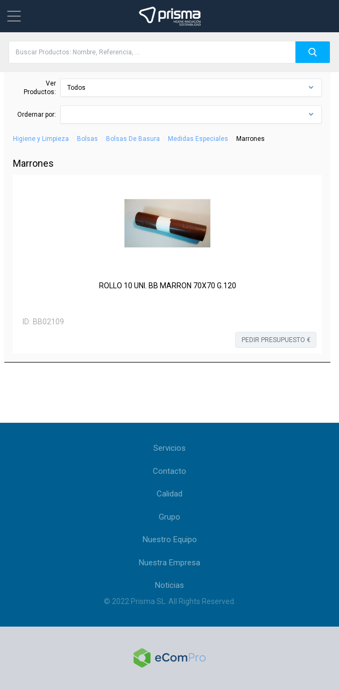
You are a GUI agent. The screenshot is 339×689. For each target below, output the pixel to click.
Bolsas (87, 139)
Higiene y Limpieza (41, 139)
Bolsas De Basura (133, 139)
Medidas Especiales (198, 139)
